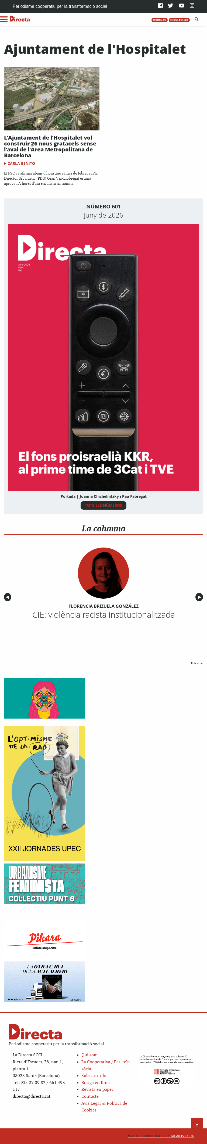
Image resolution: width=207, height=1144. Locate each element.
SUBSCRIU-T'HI (159, 20)
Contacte (90, 1096)
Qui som (89, 1055)
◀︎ (8, 597)
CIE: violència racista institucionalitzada (103, 614)
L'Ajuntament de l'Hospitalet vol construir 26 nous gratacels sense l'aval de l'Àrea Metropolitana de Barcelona (50, 146)
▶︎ (200, 597)
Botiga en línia (95, 1082)
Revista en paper (97, 1089)
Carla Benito (21, 163)
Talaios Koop (161, 1136)
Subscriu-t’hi (93, 1075)
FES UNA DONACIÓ (179, 20)
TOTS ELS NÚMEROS (103, 505)
